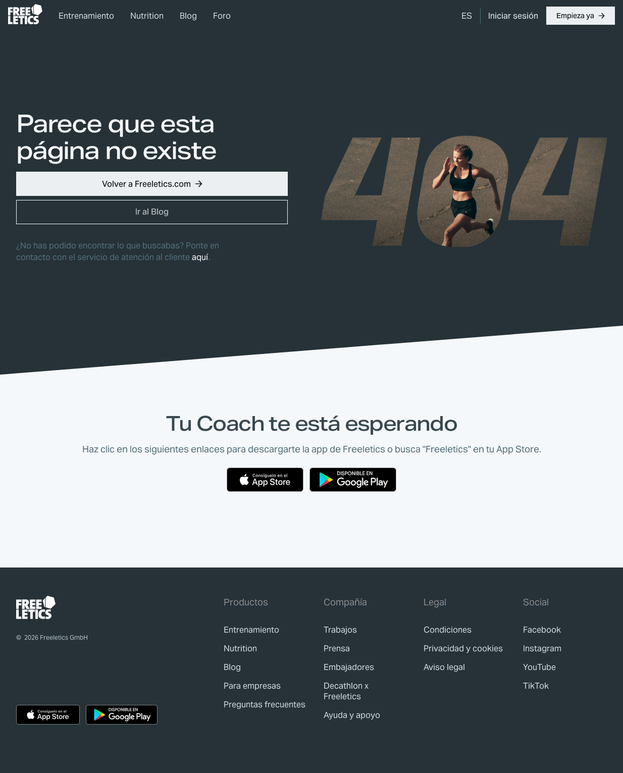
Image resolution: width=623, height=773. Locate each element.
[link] (25, 14)
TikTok (536, 686)
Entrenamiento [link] (86, 16)
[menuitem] (466, 15)
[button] (580, 16)
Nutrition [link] (147, 16)
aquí (200, 257)
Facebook (542, 630)
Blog (188, 16)
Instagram (542, 648)
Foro (222, 16)
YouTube (539, 667)
